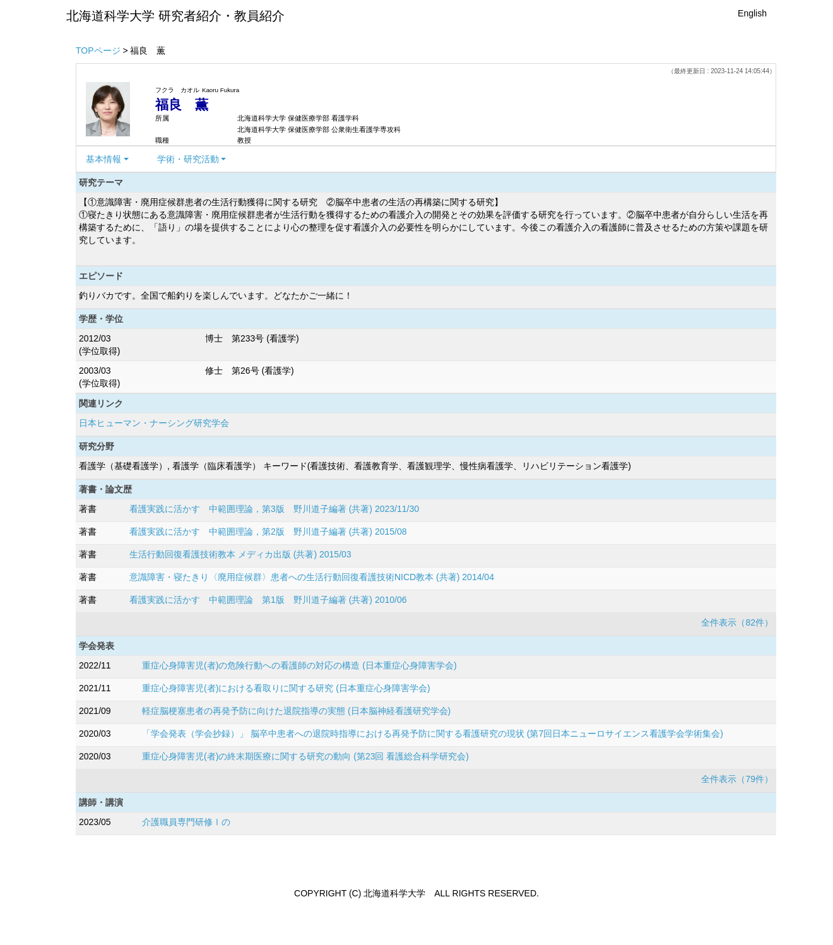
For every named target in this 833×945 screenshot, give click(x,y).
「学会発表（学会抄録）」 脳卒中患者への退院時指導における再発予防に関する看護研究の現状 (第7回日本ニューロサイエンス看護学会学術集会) (432, 733)
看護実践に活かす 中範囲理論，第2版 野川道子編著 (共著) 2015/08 (268, 531)
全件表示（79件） (737, 779)
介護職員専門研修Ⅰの (186, 822)
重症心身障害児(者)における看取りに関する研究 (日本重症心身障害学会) (286, 688)
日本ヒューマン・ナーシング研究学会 (154, 423)
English (752, 13)
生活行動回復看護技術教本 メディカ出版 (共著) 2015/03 (240, 554)
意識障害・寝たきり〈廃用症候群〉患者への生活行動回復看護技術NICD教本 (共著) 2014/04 (311, 577)
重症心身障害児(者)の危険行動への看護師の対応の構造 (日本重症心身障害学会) (299, 665)
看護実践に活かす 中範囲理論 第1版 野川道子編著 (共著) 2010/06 (268, 600)
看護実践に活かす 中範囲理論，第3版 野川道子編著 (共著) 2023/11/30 (274, 509)
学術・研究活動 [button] (188, 159)
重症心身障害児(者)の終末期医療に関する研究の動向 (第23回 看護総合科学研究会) (305, 756)
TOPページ (98, 50)
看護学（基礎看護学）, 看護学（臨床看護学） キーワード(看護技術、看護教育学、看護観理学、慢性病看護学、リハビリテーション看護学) (355, 466)
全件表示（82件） (737, 622)
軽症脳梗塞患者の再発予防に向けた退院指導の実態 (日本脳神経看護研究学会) (296, 711)
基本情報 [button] (103, 159)
